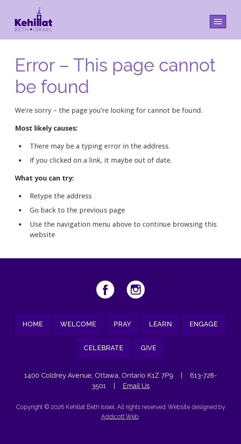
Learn (160, 324)
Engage (203, 324)
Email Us (136, 386)
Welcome (78, 324)
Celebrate (103, 348)
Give (148, 348)
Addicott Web (120, 416)
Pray (122, 324)
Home (32, 324)
